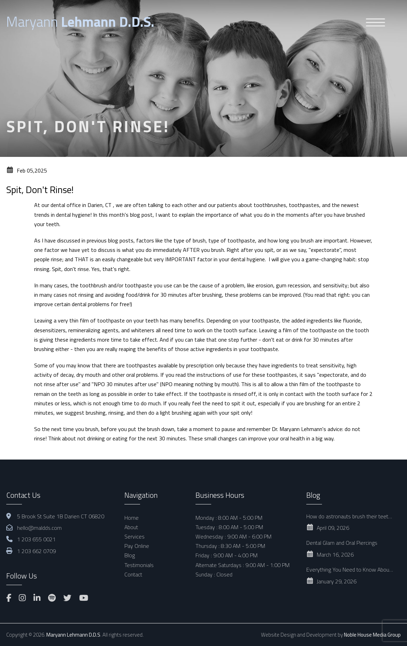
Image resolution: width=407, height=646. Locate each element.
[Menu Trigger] (375, 22)
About (131, 527)
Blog (129, 555)
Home (131, 517)
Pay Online (136, 546)
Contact (133, 574)
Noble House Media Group (372, 635)
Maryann (80, 21)
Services (134, 536)
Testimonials (139, 565)
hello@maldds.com (39, 528)
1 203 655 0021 (36, 539)
